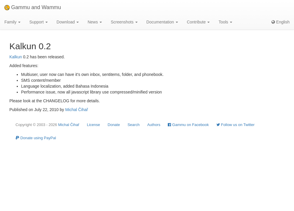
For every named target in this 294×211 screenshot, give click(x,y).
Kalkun (15, 57)
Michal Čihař (76, 109)
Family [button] (12, 22)
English (280, 22)
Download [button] (68, 22)
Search (133, 124)
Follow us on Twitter (235, 124)
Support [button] (38, 22)
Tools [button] (225, 22)
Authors (153, 124)
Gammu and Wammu (32, 7)
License (93, 124)
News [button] (95, 22)
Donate (114, 124)
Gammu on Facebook (188, 124)
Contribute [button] (198, 22)
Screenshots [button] (124, 22)
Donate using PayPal (36, 138)
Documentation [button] (162, 22)
